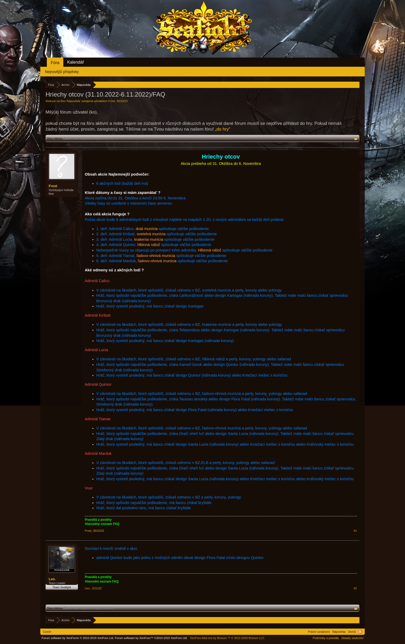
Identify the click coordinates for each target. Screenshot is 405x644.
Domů (352, 631)
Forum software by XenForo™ (151, 638)
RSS (360, 632)
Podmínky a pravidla (326, 638)
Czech (47, 631)
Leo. (52, 579)
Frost (111, 101)
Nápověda (73, 101)
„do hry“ (222, 129)
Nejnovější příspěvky (62, 72)
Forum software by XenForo (78, 638)
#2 (355, 588)
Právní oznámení (319, 631)
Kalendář (75, 62)
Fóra (55, 62)
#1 (355, 530)
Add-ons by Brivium (227, 638)
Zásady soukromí (352, 638)
